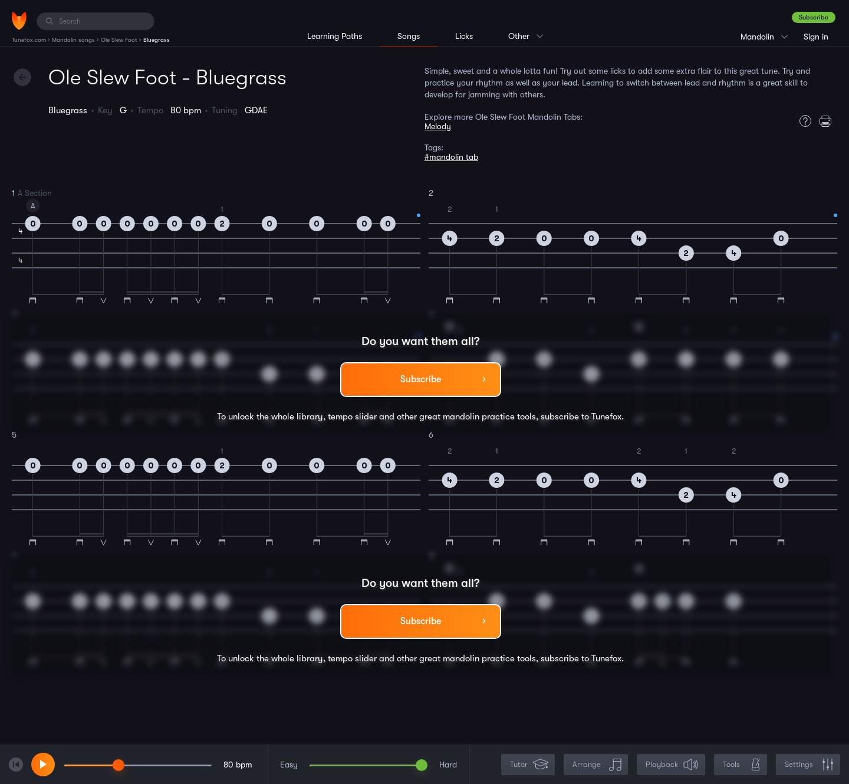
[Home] (19, 20)
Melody (437, 126)
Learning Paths (334, 36)
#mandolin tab (451, 157)
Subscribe (813, 17)
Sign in (816, 36)
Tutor (529, 765)
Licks (464, 36)
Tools (742, 765)
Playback (672, 765)
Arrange (596, 765)
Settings (809, 765)
